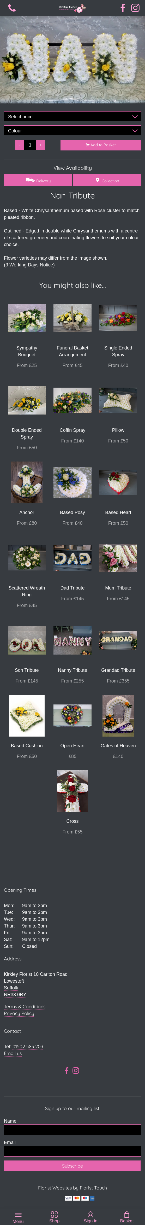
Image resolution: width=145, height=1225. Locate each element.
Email (10, 1142)
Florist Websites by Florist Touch (72, 1188)
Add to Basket (101, 144)
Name (10, 1121)
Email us (13, 1053)
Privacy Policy (19, 1013)
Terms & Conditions (24, 1007)
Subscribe (72, 1166)
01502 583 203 (28, 1046)
